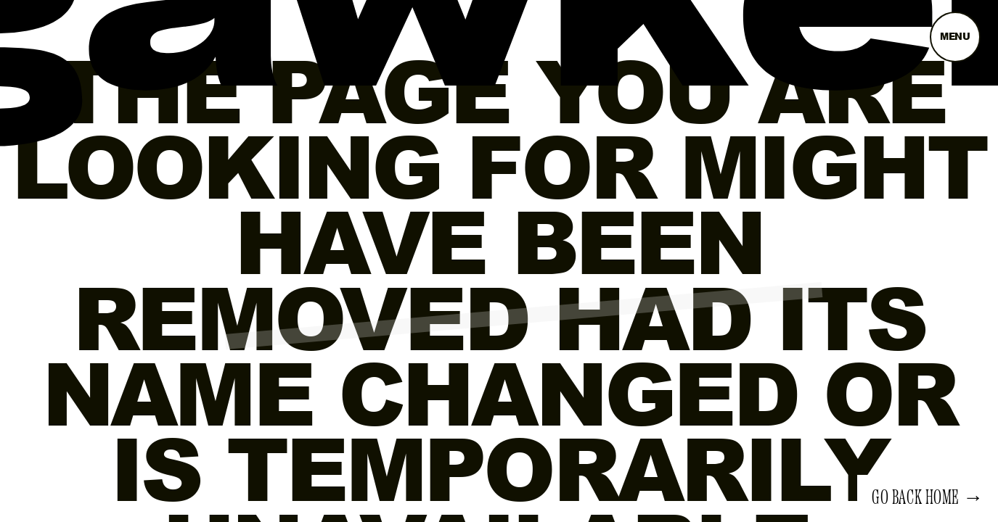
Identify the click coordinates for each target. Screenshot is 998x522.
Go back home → (927, 498)
